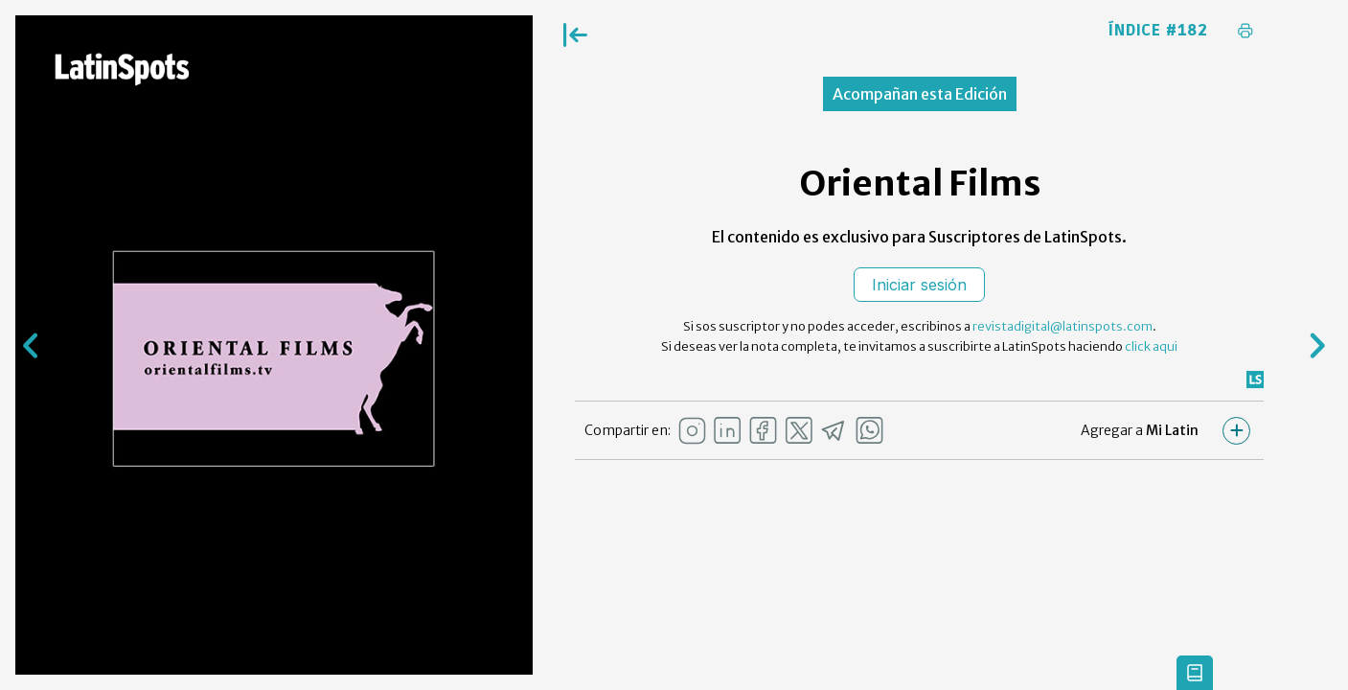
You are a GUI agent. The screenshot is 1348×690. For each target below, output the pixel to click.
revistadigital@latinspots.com (1062, 326)
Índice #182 (1158, 30)
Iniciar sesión (919, 284)
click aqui (1151, 346)
